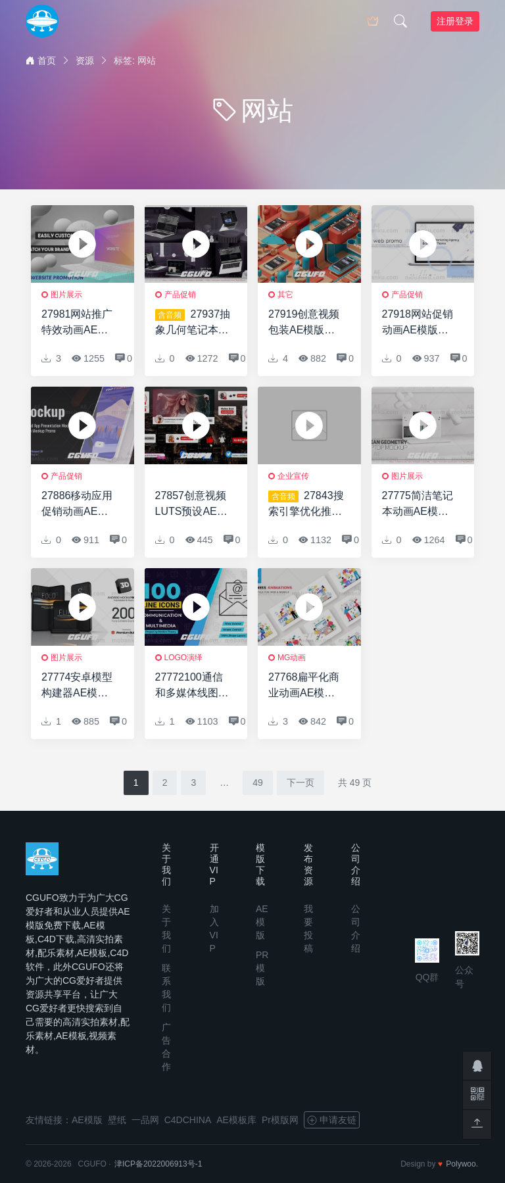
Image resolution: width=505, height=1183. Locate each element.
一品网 (145, 1120)
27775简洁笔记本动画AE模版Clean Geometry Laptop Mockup (420, 504)
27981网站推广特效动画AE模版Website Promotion (77, 323)
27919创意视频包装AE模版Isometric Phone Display (306, 323)
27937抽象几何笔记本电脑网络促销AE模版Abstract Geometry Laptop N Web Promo (193, 323)
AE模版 (262, 922)
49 (257, 782)
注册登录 (455, 21)
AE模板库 (236, 1120)
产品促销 (180, 294)
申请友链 (331, 1120)
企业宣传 (293, 476)
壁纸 (117, 1120)
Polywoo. (462, 1164)
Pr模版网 (280, 1120)
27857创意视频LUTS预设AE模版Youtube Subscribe (191, 504)
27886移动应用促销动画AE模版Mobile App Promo (77, 504)
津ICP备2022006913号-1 (158, 1164)
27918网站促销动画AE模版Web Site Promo (420, 323)
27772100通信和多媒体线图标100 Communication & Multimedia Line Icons (192, 686)
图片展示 (66, 294)
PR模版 (262, 968)
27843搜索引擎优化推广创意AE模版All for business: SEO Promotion (306, 504)
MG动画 (291, 657)
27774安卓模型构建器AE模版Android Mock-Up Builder (77, 686)
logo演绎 (183, 657)
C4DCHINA (188, 1120)
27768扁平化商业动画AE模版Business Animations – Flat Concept (304, 686)
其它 (285, 294)
